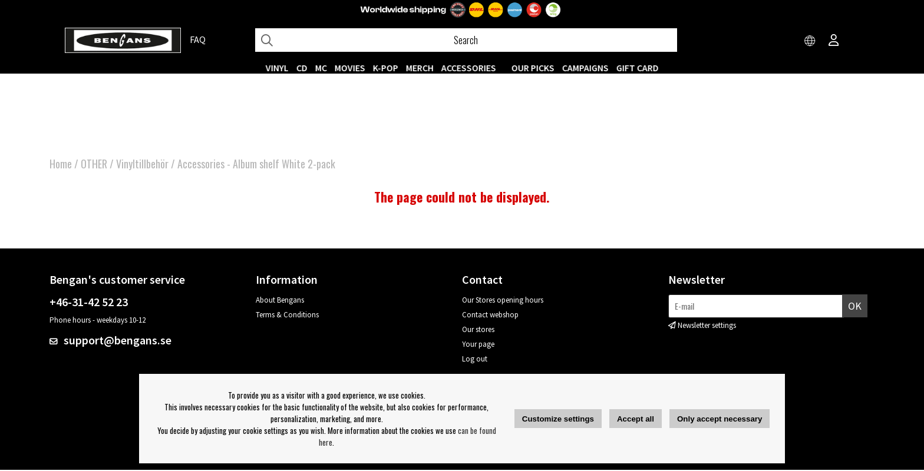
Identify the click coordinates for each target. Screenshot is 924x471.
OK (855, 307)
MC (321, 68)
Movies (350, 68)
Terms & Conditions (287, 316)
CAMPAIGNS (585, 68)
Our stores (478, 331)
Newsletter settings (707, 326)
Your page (478, 345)
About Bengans (280, 301)
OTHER (94, 165)
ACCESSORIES (468, 68)
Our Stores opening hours (502, 301)
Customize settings (558, 418)
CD (302, 68)
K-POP (385, 68)
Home (61, 165)
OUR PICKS (533, 68)
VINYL (277, 68)
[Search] (466, 40)
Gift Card (637, 68)
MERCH (420, 68)
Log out (474, 360)
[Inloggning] (834, 41)
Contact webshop (490, 316)
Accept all (635, 418)
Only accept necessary (719, 418)
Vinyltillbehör (142, 165)
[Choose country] (810, 41)
